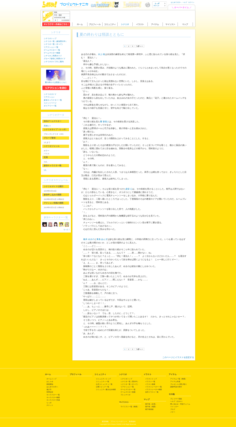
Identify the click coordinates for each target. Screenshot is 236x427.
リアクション (49, 97)
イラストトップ (151, 379)
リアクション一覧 (51, 47)
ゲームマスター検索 (52, 53)
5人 (45, 170)
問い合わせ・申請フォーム (180, 404)
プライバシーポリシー (118, 421)
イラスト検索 (150, 384)
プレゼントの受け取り (178, 384)
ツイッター (174, 406)
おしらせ (50, 381)
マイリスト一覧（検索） (130, 406)
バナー (172, 412)
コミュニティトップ (103, 379)
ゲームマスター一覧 (52, 50)
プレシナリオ (125, 395)
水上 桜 (101, 54)
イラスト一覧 (150, 381)
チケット (50, 405)
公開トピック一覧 (102, 387)
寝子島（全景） (151, 404)
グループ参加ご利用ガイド (54, 59)
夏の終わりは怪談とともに (56, 82)
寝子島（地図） (151, 406)
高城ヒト (47, 126)
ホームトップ (51, 379)
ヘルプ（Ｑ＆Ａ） (176, 401)
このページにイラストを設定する (178, 357)
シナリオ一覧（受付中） (130, 381)
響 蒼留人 (104, 121)
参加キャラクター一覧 (53, 100)
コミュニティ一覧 (102, 381)
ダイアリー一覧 (50, 106)
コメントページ (50, 103)
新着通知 (50, 384)
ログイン (191, 2)
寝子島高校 (149, 409)
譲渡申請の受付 (176, 387)
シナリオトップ (50, 38)
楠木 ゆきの (88, 239)
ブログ (172, 409)
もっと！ (67, 229)
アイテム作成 (175, 381)
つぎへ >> (139, 46)
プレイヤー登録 (176, 399)
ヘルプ (185, 2)
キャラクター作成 (53, 400)
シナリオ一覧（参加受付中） (55, 41)
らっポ (49, 403)
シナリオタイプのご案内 (54, 62)
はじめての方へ (176, 2)
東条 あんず (102, 239)
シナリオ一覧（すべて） (54, 44)
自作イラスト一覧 (151, 392)
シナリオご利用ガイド (53, 56)
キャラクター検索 (53, 397)
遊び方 (49, 389)
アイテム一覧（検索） (178, 379)
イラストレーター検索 (153, 389)
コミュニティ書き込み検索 (106, 389)
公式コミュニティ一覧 (104, 384)
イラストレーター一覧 (153, 387)
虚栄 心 (128, 189)
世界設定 (50, 392)
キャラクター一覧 (53, 395)
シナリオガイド (50, 94)
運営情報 (105, 421)
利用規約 (132, 421)
